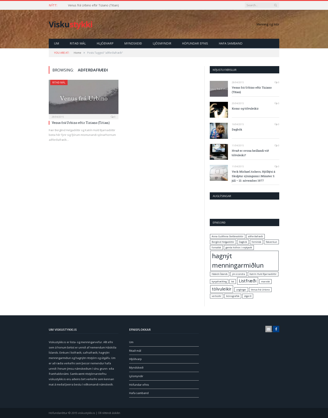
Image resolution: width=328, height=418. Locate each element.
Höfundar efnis (195, 43)
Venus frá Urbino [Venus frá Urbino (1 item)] (260, 289)
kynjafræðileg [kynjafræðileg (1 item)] (219, 281)
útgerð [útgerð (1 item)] (247, 296)
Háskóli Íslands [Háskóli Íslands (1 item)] (220, 274)
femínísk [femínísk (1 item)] (256, 241)
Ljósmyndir (162, 43)
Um (56, 43)
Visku (70, 24)
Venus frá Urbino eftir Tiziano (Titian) (93, 5)
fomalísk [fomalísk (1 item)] (216, 247)
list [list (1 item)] (232, 281)
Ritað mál (78, 43)
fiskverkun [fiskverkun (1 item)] (271, 241)
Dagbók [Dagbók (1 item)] (243, 241)
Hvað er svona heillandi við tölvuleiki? (250, 153)
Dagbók (237, 129)
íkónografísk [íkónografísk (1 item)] (232, 296)
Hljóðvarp (105, 43)
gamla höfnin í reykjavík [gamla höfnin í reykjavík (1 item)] (239, 247)
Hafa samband (230, 43)
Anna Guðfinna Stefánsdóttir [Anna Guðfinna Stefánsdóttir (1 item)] (228, 236)
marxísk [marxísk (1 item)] (265, 281)
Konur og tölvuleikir (245, 108)
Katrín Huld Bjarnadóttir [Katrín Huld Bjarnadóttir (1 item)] (263, 274)
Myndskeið (133, 43)
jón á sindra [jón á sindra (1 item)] (238, 274)
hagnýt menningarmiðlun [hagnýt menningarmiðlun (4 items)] (238, 261)
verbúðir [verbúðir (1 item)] (217, 296)
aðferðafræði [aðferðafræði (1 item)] (255, 236)
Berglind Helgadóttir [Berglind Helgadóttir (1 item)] (223, 241)
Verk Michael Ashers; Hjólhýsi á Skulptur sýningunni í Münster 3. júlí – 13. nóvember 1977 (253, 176)
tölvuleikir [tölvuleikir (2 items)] (221, 289)
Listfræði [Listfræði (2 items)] (247, 281)
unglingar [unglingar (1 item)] (241, 289)
